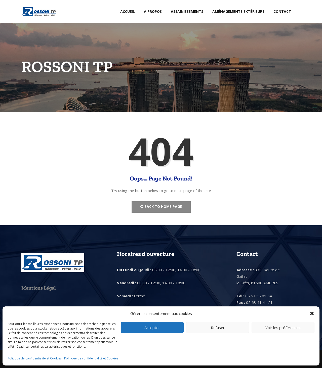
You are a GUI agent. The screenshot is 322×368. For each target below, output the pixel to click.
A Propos (153, 11)
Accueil (127, 11)
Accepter (152, 327)
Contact (282, 11)
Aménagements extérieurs (238, 11)
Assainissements (187, 11)
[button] (311, 313)
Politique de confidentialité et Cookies (35, 358)
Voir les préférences (283, 327)
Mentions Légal (38, 288)
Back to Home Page (161, 206)
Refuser (218, 327)
